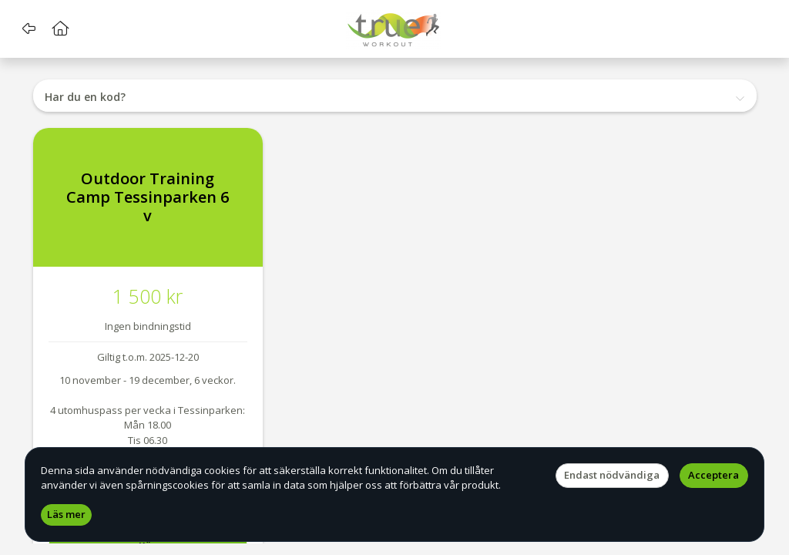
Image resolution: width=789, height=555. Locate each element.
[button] (29, 28)
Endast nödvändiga (612, 475)
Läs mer (66, 514)
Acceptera (713, 475)
